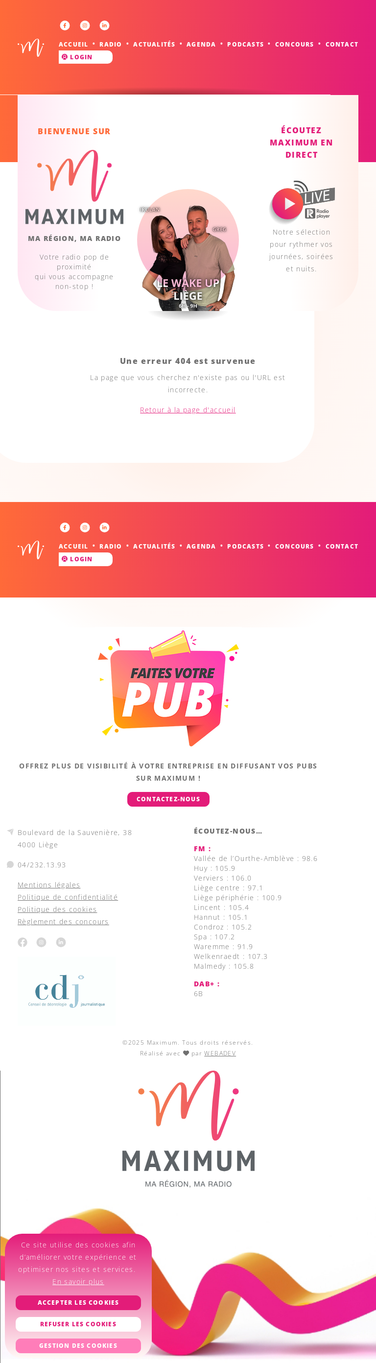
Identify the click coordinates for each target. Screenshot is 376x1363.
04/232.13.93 (42, 864)
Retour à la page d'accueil (187, 409)
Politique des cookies (57, 909)
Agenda (201, 44)
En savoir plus (78, 1281)
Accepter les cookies (78, 1302)
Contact (342, 44)
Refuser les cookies (78, 1324)
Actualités (154, 44)
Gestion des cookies (78, 1345)
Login (77, 57)
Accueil (73, 44)
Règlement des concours (63, 921)
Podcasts (245, 44)
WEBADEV (220, 1053)
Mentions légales (49, 884)
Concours (294, 44)
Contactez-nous (168, 799)
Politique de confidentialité (68, 897)
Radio (110, 44)
